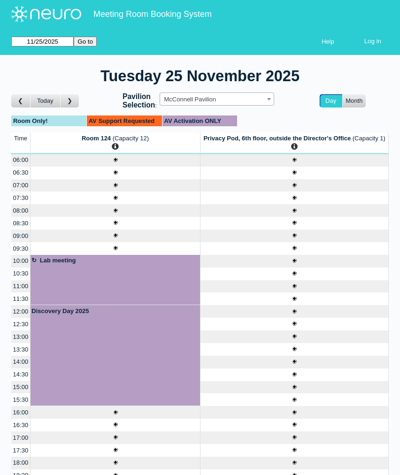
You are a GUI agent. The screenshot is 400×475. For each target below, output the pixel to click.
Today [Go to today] (45, 100)
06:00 (21, 159)
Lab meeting (58, 260)
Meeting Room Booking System (152, 14)
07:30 (21, 197)
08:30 (21, 223)
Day (330, 100)
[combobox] (217, 99)
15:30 (21, 399)
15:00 (21, 387)
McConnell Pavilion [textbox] (190, 99)
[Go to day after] (70, 101)
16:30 (21, 425)
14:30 (21, 374)
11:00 (21, 286)
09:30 (21, 248)
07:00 (21, 185)
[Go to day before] (21, 101)
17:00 (21, 437)
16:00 (21, 412)
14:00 (21, 361)
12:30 (21, 324)
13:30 (21, 349)
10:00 (21, 260)
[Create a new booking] (115, 160)
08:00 (21, 210)
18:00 (21, 462)
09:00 (21, 235)
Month (354, 100)
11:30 (21, 298)
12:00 (21, 311)
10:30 (21, 273)
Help (328, 41)
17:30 (21, 450)
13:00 (21, 336)
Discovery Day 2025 (60, 310)
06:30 (21, 172)
